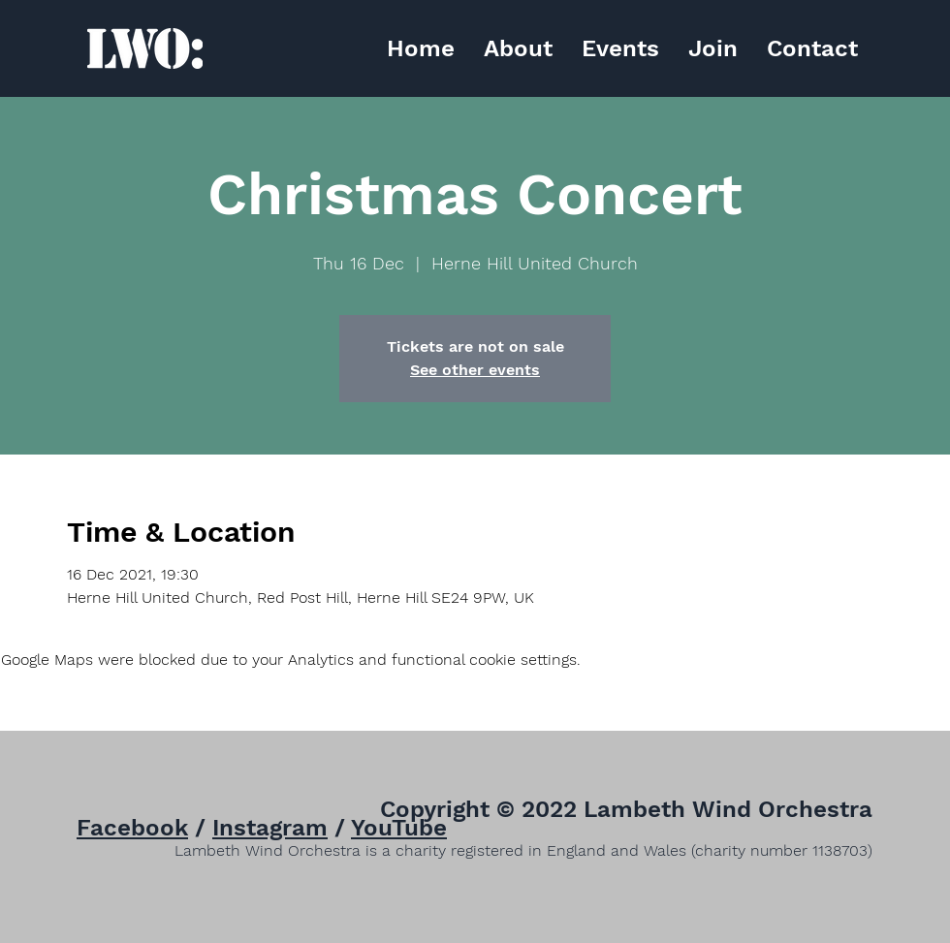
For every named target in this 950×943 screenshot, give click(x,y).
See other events (475, 370)
